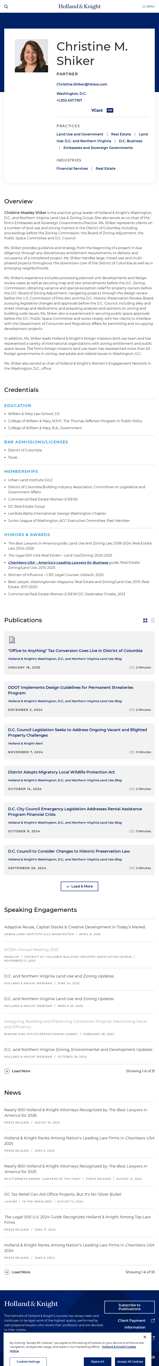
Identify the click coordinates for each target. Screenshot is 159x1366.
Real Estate (121, 134)
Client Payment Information (131, 1324)
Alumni (139, 1338)
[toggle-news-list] (153, 620)
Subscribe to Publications (130, 1307)
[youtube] (153, 1357)
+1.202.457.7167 (69, 100)
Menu (151, 6)
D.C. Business (130, 141)
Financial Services (72, 169)
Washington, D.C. (72, 94)
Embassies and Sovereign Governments (98, 148)
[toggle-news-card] (145, 620)
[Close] (144, 1352)
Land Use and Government (80, 134)
